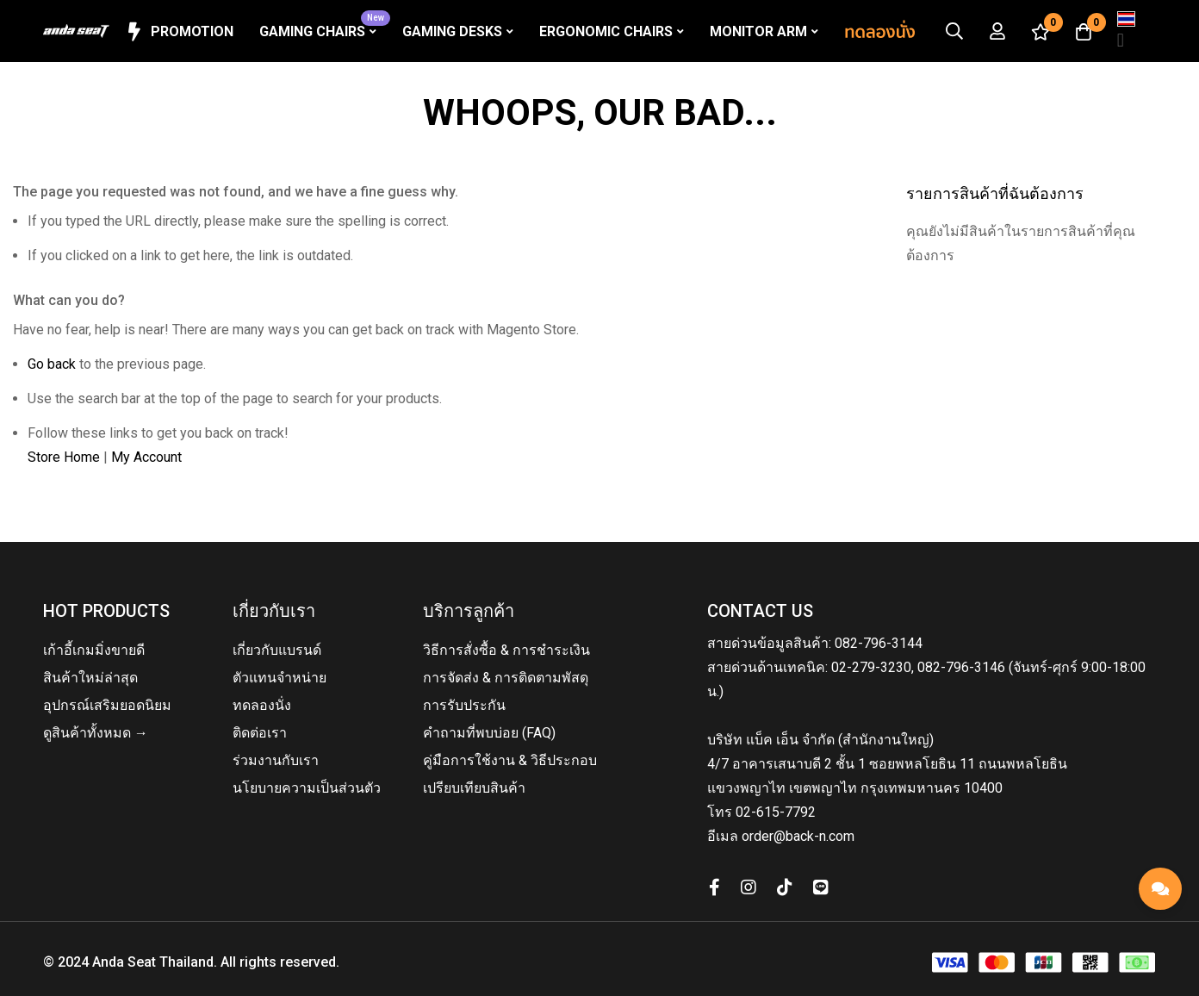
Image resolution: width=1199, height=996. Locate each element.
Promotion (177, 31)
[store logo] (76, 31)
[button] (1126, 31)
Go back (52, 364)
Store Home (64, 457)
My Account (146, 457)
